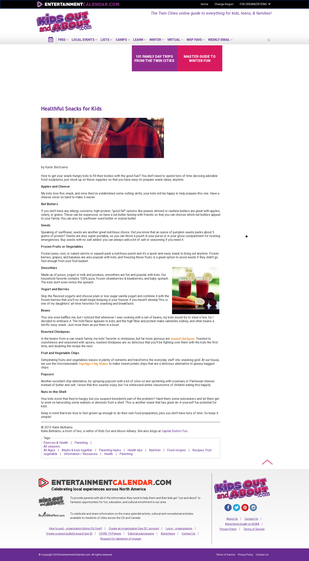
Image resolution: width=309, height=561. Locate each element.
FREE (61, 40)
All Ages (49, 450)
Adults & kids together (77, 450)
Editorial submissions (141, 533)
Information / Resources (81, 454)
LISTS (105, 40)
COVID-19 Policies (110, 533)
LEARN (138, 40)
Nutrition (155, 450)
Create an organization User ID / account (134, 528)
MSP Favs (194, 40)
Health (108, 454)
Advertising (168, 533)
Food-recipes (176, 450)
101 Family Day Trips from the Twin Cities (154, 58)
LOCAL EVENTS (83, 40)
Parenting (81, 443)
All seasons (52, 446)
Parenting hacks (110, 450)
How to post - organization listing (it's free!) (75, 528)
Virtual (173, 40)
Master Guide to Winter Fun (200, 58)
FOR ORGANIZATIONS (253, 4)
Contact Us (188, 533)
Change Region (224, 4)
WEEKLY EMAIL (219, 40)
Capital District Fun (175, 431)
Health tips (135, 450)
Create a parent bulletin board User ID (69, 533)
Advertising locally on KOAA (242, 524)
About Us (232, 518)
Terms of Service (254, 529)
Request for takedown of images (120, 538)
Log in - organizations (179, 528)
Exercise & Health (56, 443)
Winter (155, 40)
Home (204, 4)
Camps (121, 40)
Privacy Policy (228, 529)
